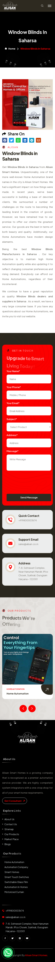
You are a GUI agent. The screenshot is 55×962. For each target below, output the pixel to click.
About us (9, 819)
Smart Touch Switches (16, 877)
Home (10, 49)
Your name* (13, 371)
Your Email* (13, 403)
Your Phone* (14, 387)
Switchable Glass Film (16, 882)
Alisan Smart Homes (36, 955)
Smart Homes (11, 872)
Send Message (29, 497)
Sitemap (9, 829)
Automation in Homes (16, 887)
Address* (12, 435)
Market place (11, 839)
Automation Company (16, 867)
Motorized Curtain (14, 892)
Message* (12, 451)
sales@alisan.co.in (28, 544)
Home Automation (18, 693)
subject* (12, 419)
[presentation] (29, 479)
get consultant (14, 800)
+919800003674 (27, 520)
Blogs (7, 844)
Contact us (10, 824)
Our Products (11, 834)
